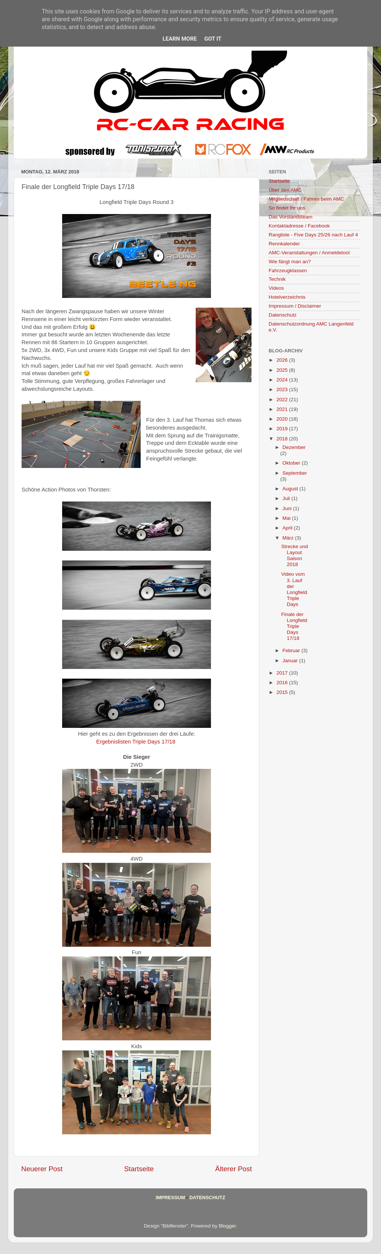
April (288, 528)
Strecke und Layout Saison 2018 (294, 556)
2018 (282, 438)
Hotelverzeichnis (287, 297)
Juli (286, 498)
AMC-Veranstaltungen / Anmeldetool (309, 252)
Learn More (180, 38)
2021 (282, 409)
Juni (287, 508)
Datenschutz (283, 315)
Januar (290, 660)
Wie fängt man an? (290, 261)
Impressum (170, 1197)
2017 (282, 673)
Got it (212, 38)
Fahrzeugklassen (288, 270)
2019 (282, 428)
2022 (282, 399)
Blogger (227, 1226)
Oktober (292, 463)
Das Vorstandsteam (291, 217)
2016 (282, 682)
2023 (282, 389)
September (294, 473)
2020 (282, 419)
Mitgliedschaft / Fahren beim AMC (306, 199)
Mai (287, 518)
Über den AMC (285, 190)
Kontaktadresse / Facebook (299, 226)
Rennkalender (284, 243)
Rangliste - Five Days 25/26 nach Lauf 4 (313, 235)
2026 (282, 360)
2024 (282, 380)
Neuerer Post (42, 1169)
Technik (277, 279)
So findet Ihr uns (287, 208)
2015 (282, 692)
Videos (276, 288)
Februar (291, 650)
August (291, 488)
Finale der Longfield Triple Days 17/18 (294, 626)
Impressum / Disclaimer (295, 306)
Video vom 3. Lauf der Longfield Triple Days (294, 589)
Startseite (139, 1169)
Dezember (293, 447)
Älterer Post (233, 1169)
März (288, 538)
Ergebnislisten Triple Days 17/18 (136, 742)
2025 (282, 370)
